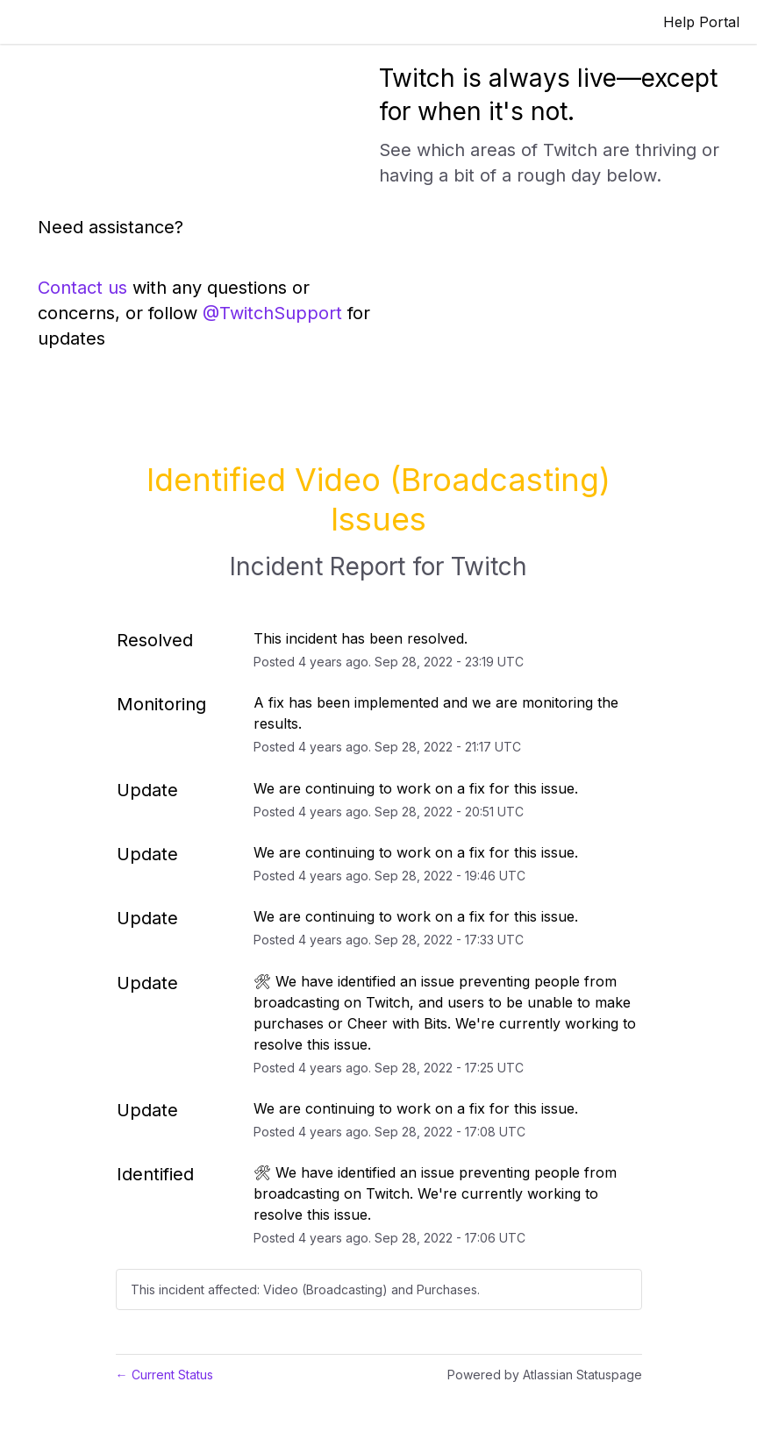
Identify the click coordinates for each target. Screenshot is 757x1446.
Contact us (82, 287)
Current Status (164, 1374)
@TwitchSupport (272, 313)
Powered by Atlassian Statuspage (544, 1374)
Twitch (489, 566)
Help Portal (701, 22)
